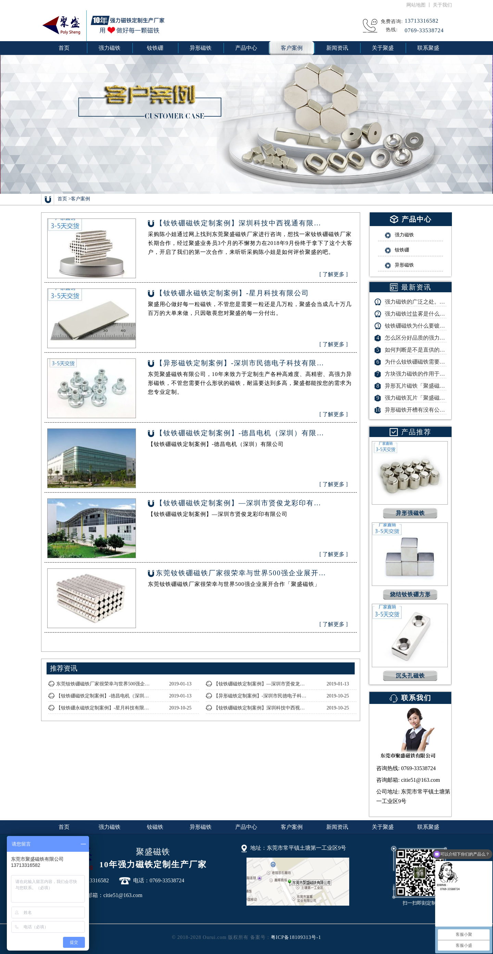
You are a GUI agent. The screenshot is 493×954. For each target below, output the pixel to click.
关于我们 (442, 5)
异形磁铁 (201, 827)
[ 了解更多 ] (333, 274)
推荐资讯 (63, 668)
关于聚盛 (383, 827)
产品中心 (246, 827)
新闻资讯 (337, 827)
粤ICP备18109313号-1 (296, 937)
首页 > (64, 198)
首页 (64, 48)
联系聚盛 (428, 827)
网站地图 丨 (419, 5)
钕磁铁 (155, 827)
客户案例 (80, 198)
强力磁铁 (110, 827)
